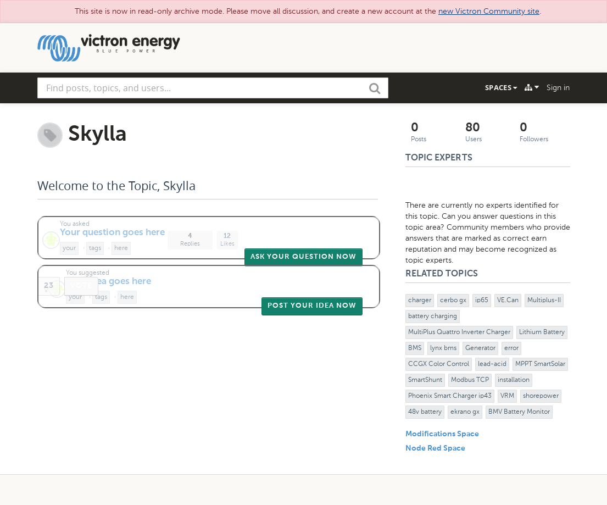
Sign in (558, 87)
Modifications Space (442, 434)
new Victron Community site (488, 11)
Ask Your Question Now (303, 256)
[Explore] (532, 87)
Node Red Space (435, 448)
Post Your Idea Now (312, 305)
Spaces (501, 87)
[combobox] (213, 87)
